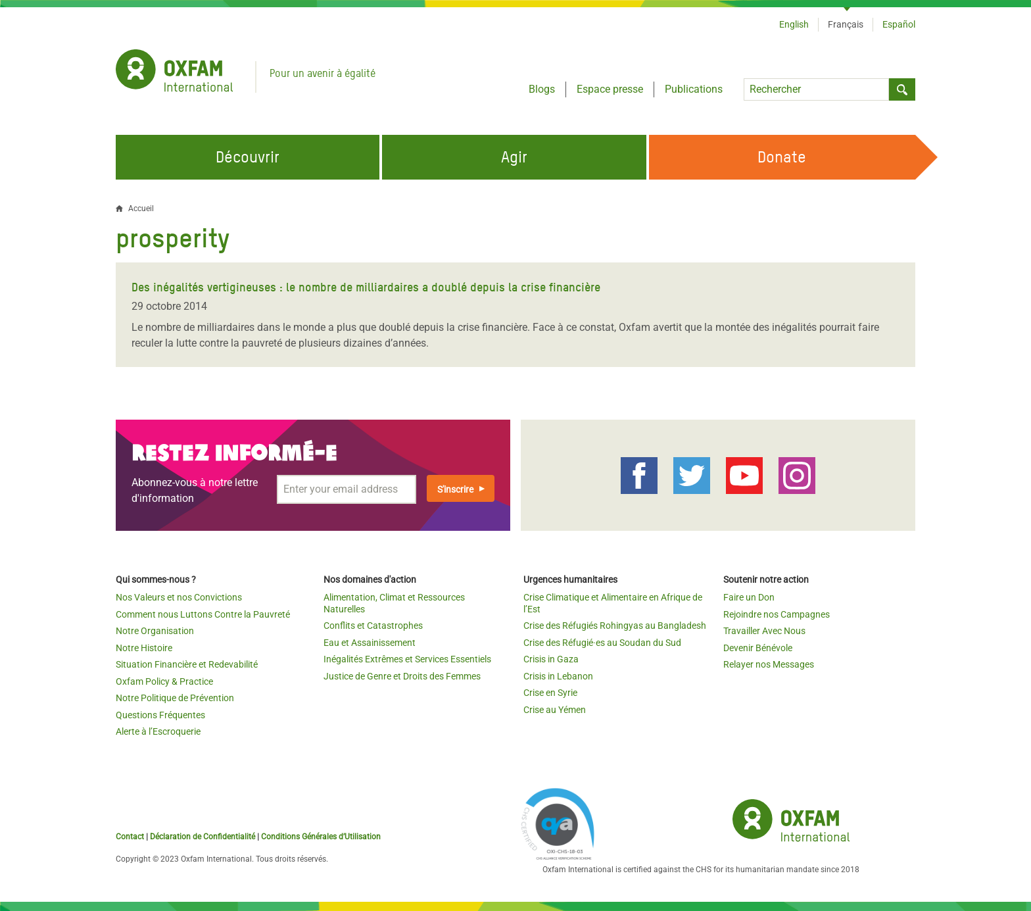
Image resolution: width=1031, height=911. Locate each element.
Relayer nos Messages (768, 664)
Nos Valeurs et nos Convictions (179, 597)
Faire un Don (749, 597)
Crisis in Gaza (551, 659)
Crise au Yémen (554, 709)
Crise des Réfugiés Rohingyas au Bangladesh (614, 625)
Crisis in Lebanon (558, 676)
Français (845, 24)
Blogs (542, 89)
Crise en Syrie (550, 692)
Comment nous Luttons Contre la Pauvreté (203, 614)
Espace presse (610, 89)
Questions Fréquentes (160, 715)
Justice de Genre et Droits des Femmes (402, 676)
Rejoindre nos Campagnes (776, 614)
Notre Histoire (144, 648)
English (794, 24)
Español (898, 24)
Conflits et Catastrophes (373, 625)
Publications (694, 89)
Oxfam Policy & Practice (164, 681)
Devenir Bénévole (757, 648)
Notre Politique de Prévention (175, 698)
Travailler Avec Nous (764, 631)
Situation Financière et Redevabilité (187, 664)
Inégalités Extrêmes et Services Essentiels (407, 659)
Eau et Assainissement (370, 642)
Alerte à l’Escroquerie (158, 731)
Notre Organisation (155, 631)
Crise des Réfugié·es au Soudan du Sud (602, 642)
